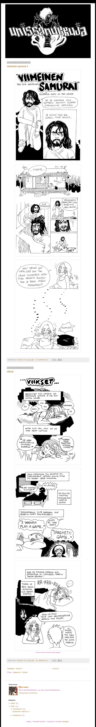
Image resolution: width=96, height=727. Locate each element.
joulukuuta (18, 709)
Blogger (65, 721)
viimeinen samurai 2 (17, 66)
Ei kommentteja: (42, 360)
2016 (13, 706)
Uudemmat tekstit (14, 669)
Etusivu (56, 669)
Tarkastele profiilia (28, 693)
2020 (13, 703)
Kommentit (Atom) (20, 672)
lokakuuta (17, 715)
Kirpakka (24, 687)
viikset (10, 371)
